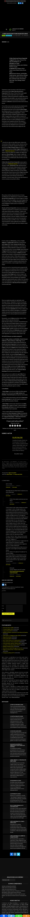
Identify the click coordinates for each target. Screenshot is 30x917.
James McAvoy (16, 465)
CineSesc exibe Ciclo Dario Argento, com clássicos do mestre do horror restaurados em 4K (14, 895)
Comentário (4, 591)
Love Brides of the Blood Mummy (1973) (11, 644)
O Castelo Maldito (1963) (8, 629)
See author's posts (18, 453)
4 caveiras (14, 463)
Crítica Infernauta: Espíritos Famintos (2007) (12, 643)
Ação (17, 463)
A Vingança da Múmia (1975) (9, 652)
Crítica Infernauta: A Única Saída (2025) (11, 641)
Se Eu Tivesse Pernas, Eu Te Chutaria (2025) (12, 640)
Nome (3, 605)
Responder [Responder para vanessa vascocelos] (14, 487)
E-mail (3, 608)
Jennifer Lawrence (23, 465)
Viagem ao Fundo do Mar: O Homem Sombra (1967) (13, 649)
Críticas (3, 35)
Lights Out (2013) (12, 472)
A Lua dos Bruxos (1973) (11, 887)
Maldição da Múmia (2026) (8, 646)
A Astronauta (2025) (7, 638)
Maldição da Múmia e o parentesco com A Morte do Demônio (15, 632)
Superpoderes (22, 466)
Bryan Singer (6, 464)
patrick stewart (5, 466)
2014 (11, 463)
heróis (26, 464)
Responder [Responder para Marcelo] (12, 504)
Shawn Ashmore (11, 466)
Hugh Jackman (5, 465)
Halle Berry (22, 464)
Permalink (8, 487)
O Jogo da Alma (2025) (7, 630)
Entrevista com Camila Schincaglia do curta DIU (12, 648)
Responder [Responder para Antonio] (8, 495)
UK (26, 466)
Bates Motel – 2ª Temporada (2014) (14, 474)
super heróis (17, 466)
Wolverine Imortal (12, 163)
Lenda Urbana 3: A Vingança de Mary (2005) (12, 635)
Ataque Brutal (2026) (7, 637)
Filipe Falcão (17, 437)
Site (2, 610)
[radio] (10, 425)
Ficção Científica (16, 464)
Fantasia (11, 464)
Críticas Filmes (9, 35)
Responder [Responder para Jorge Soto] (8, 564)
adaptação (21, 463)
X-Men (3, 468)
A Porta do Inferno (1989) (8, 627)
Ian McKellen (10, 465)
